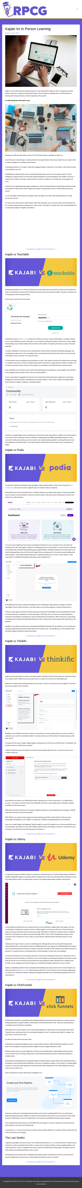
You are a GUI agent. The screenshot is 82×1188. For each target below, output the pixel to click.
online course (23, 339)
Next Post (75, 1169)
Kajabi (16, 1130)
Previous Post (7, 1169)
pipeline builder (24, 970)
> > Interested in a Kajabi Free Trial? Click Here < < (41, 249)
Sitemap (22, 1181)
